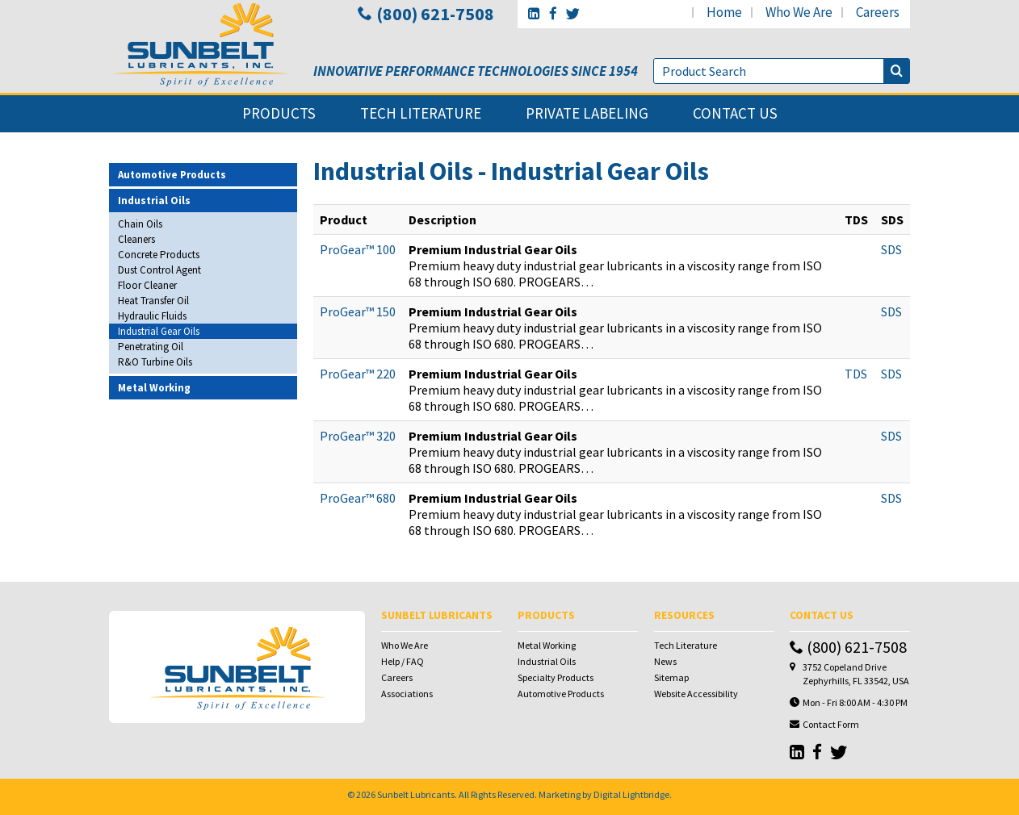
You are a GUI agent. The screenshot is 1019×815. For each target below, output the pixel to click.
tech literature (420, 113)
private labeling (587, 113)
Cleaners (136, 239)
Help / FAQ (402, 661)
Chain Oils (140, 224)
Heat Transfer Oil (153, 300)
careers (877, 12)
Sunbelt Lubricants (416, 794)
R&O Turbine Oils (155, 362)
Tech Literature (685, 645)
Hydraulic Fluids (152, 316)
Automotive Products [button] (172, 175)
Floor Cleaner (147, 285)
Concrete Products (158, 254)
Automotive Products (561, 694)
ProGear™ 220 (358, 374)
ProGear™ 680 (358, 498)
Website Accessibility (696, 694)
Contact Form (831, 724)
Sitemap (671, 677)
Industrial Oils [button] (154, 200)
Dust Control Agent (159, 270)
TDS (856, 374)
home (724, 12)
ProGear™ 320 (358, 436)
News (665, 661)
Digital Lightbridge (631, 794)
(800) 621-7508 (426, 13)
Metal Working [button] (154, 388)
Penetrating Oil (150, 346)
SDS (891, 249)
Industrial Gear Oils (158, 331)
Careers (397, 677)
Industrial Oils (547, 661)
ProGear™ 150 (358, 311)
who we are (798, 12)
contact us (735, 113)
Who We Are (404, 645)
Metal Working (547, 645)
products (279, 113)
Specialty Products (555, 677)
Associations (407, 694)
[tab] (203, 174)
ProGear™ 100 (358, 249)
